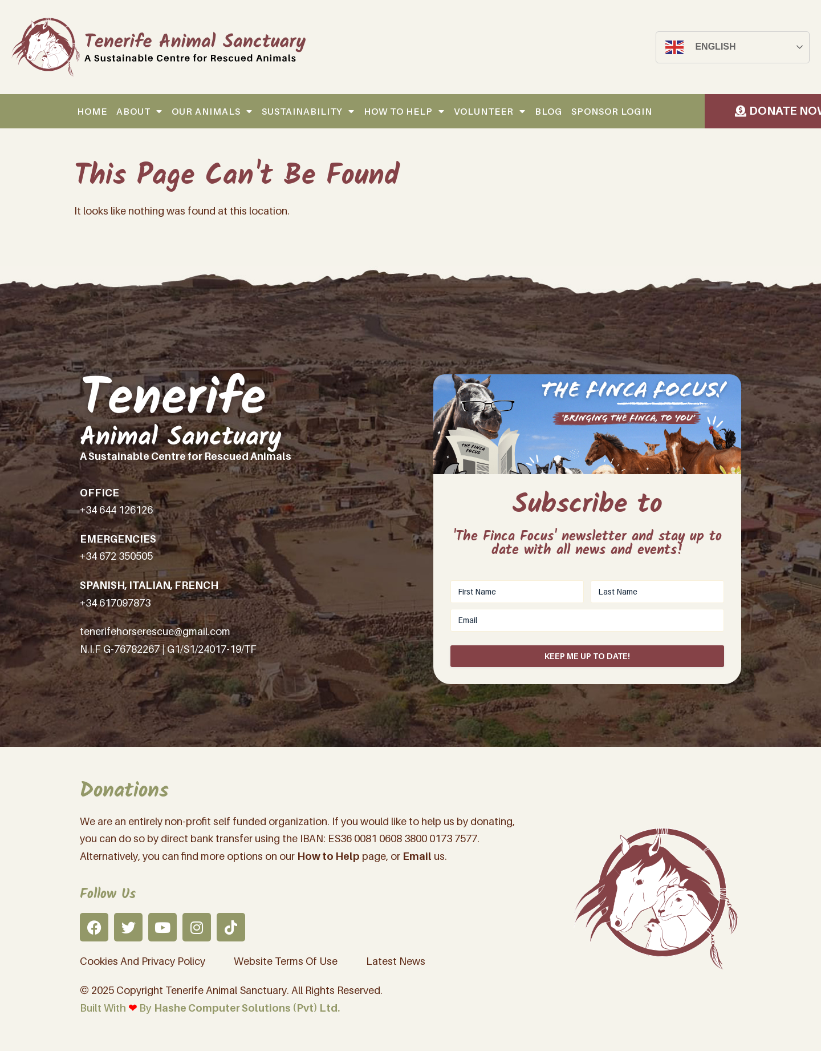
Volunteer (490, 111)
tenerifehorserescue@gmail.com (155, 631)
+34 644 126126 (116, 510)
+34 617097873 (115, 603)
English (700, 47)
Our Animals (212, 111)
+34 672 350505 (116, 556)
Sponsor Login (611, 111)
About (139, 111)
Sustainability (308, 111)
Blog (548, 111)
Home (92, 111)
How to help (404, 111)
